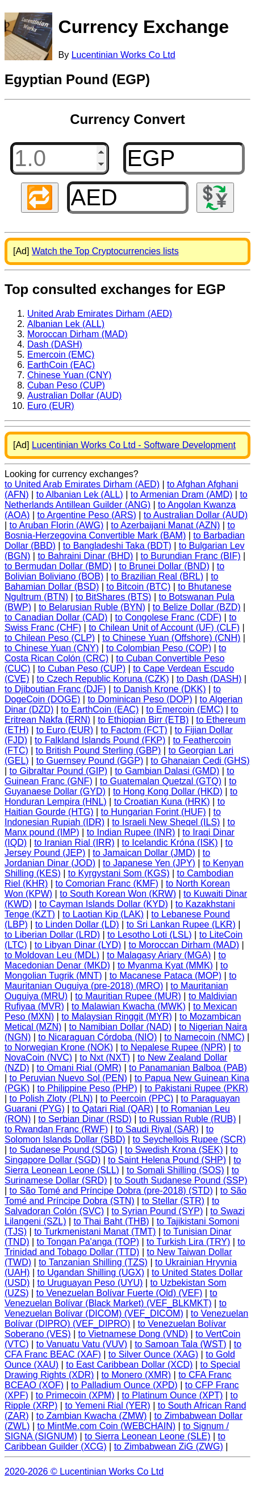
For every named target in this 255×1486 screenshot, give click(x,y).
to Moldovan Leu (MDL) (52, 955)
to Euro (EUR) (64, 730)
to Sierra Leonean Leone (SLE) (147, 1436)
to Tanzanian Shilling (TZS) (93, 1262)
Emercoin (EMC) (60, 354)
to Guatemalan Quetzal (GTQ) (160, 781)
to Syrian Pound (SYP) (157, 1211)
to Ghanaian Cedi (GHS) (200, 760)
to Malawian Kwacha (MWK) (129, 1006)
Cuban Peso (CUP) (66, 385)
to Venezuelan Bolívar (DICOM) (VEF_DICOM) (116, 1308)
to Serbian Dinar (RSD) (85, 1119)
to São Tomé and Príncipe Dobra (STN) (125, 1196)
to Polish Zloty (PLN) (51, 1098)
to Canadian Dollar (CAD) (56, 617)
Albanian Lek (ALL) (65, 324)
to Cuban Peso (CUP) (81, 668)
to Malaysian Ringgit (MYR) (116, 1016)
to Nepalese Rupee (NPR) (173, 1047)
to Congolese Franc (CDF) (168, 617)
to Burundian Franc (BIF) (190, 556)
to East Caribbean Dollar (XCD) (129, 1364)
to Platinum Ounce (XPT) (172, 1395)
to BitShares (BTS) (113, 597)
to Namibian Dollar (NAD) (120, 1027)
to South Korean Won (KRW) (118, 894)
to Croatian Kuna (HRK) (162, 801)
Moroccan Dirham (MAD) (77, 334)
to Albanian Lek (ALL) (79, 494)
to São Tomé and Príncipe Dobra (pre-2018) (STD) (111, 1190)
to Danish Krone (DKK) (160, 689)
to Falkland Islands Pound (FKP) (100, 740)
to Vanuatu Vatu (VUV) (81, 1344)
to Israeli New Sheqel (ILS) (166, 822)
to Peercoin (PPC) (136, 1098)
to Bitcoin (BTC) (138, 586)
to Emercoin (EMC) (184, 709)
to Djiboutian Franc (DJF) (55, 689)
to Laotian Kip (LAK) (103, 914)
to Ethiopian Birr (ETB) (143, 720)
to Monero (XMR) (136, 1375)
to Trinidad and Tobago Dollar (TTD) (125, 1247)
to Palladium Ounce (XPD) (124, 1385)
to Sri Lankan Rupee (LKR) (181, 924)
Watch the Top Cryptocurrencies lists (105, 251)
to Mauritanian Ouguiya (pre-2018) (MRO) (120, 981)
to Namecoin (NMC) (204, 1037)
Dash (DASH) (54, 344)
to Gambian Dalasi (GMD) (167, 771)
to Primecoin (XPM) (75, 1395)
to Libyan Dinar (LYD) (78, 945)
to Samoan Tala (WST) (181, 1344)
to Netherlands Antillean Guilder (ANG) (126, 500)
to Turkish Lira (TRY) (188, 1242)
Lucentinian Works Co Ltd (123, 55)
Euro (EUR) (50, 406)
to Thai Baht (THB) (111, 1221)
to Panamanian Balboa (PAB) (188, 1068)
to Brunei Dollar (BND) (164, 566)
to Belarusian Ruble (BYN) (92, 607)
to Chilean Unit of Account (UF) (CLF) (164, 627)
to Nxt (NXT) (105, 1057)
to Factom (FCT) (134, 730)
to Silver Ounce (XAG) (153, 1354)
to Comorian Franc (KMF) (107, 883)
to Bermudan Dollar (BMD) (58, 566)
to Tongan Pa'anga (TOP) (88, 1242)
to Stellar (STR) (173, 1201)
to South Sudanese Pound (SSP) (181, 1180)
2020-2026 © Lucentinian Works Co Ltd (84, 1471)
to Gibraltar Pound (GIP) (59, 771)
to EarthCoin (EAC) (100, 709)
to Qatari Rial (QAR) (112, 1109)
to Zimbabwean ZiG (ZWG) (168, 1446)
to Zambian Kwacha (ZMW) (91, 1416)
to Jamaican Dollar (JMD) (144, 853)
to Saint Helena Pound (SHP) (167, 1160)
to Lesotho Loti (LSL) (149, 934)
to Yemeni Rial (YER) (107, 1405)
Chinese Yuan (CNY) (69, 375)
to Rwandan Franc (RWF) (56, 1129)
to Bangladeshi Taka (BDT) (117, 545)
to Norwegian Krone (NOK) (59, 1047)
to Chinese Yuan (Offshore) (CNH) (171, 638)
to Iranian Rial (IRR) (74, 842)
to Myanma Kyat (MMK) (165, 965)
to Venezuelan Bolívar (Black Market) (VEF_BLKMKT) (111, 1298)
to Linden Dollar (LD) (77, 924)
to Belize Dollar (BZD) (197, 607)
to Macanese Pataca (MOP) (165, 975)
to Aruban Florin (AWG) (57, 525)
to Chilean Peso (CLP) (50, 638)
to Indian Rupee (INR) (131, 832)
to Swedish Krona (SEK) (174, 1149)
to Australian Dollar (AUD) (196, 515)
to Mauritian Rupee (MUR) (128, 996)
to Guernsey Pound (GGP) (90, 760)
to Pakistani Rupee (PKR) (196, 1088)
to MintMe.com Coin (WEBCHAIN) (106, 1426)
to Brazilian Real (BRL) (157, 576)
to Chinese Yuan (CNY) (52, 648)
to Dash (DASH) (209, 679)
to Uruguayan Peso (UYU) (90, 1283)
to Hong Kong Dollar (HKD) (168, 791)
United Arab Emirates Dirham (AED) (99, 313)
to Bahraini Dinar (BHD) (85, 556)
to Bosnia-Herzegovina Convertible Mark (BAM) (120, 530)
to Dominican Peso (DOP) (139, 699)
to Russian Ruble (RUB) (187, 1119)
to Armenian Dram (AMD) (182, 494)
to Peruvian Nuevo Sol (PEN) (68, 1078)
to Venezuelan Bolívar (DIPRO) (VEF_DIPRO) (126, 1318)
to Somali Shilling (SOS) (175, 1170)
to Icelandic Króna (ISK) (170, 842)
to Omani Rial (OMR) (79, 1068)
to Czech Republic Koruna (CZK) (103, 679)
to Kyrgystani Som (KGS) (119, 873)
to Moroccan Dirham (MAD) (183, 945)
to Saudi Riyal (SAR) (157, 1129)
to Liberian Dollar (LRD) (52, 934)
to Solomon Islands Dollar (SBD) (109, 1134)
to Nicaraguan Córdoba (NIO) (97, 1037)
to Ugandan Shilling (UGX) (90, 1272)
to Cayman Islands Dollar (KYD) (103, 904)
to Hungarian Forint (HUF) (153, 812)
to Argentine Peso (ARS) (86, 515)
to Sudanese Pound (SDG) (64, 1149)
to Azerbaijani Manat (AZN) (165, 525)
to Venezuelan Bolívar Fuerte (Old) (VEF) (119, 1293)
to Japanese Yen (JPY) (149, 863)
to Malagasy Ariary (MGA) (159, 955)
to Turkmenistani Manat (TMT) (95, 1231)
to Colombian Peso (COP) (158, 648)
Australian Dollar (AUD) (74, 395)
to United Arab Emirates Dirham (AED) (82, 484)
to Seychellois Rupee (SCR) (189, 1139)
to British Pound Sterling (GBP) (98, 750)
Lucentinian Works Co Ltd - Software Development (134, 445)
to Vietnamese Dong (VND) (133, 1334)
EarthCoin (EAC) (61, 365)
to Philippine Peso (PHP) (87, 1088)
